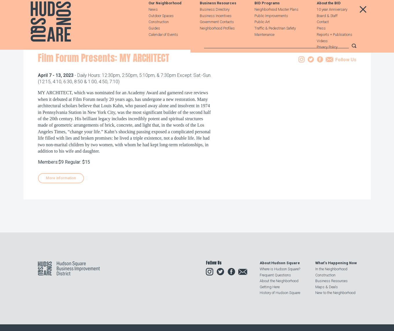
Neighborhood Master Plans (276, 22)
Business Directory (215, 22)
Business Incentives (216, 29)
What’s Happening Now (336, 263)
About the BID (329, 16)
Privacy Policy (327, 60)
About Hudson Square (280, 263)
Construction (159, 35)
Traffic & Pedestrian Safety (275, 41)
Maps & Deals (326, 287)
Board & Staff (327, 29)
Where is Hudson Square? (280, 269)
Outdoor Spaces (161, 29)
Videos (322, 54)
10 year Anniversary (332, 22)
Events (76, 82)
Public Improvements (271, 29)
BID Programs (267, 16)
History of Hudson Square (280, 293)
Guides (154, 41)
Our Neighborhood (165, 16)
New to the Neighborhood (335, 293)
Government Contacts (217, 35)
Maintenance (264, 47)
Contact (323, 35)
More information (61, 213)
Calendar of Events (163, 47)
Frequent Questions (275, 275)
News (153, 22)
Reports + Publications (334, 47)
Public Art (262, 35)
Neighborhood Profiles (217, 41)
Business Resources (218, 16)
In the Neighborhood (331, 269)
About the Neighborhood (279, 281)
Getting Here (270, 287)
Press (321, 41)
